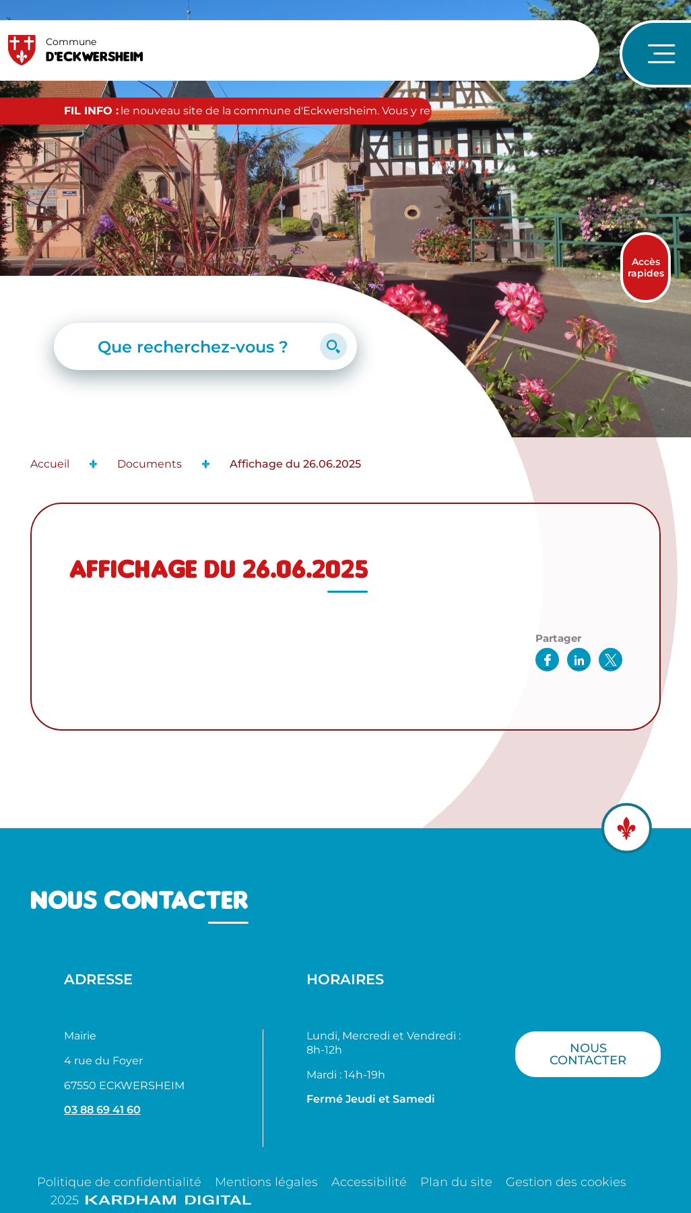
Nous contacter (588, 1054)
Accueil (49, 463)
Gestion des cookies (566, 1182)
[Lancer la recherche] (333, 346)
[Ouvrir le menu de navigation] (655, 53)
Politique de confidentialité (119, 1182)
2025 (151, 1200)
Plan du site (456, 1182)
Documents (149, 463)
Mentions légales (266, 1182)
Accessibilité (369, 1182)
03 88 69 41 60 (102, 1109)
